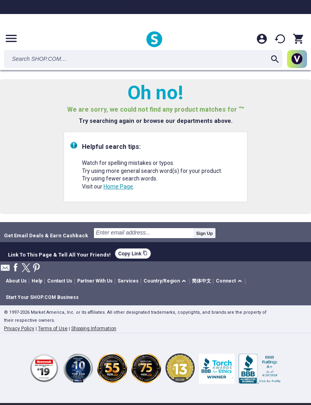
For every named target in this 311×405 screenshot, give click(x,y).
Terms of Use (53, 328)
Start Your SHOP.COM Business (42, 297)
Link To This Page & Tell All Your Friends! (59, 253)
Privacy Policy (19, 328)
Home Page (118, 186)
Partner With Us (95, 281)
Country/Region (162, 281)
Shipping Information (93, 328)
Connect (226, 281)
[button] (166, 281)
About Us (16, 281)
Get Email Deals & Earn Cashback (46, 235)
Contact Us (59, 281)
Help (37, 281)
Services (128, 281)
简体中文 (201, 281)
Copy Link (133, 254)
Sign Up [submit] (204, 233)
